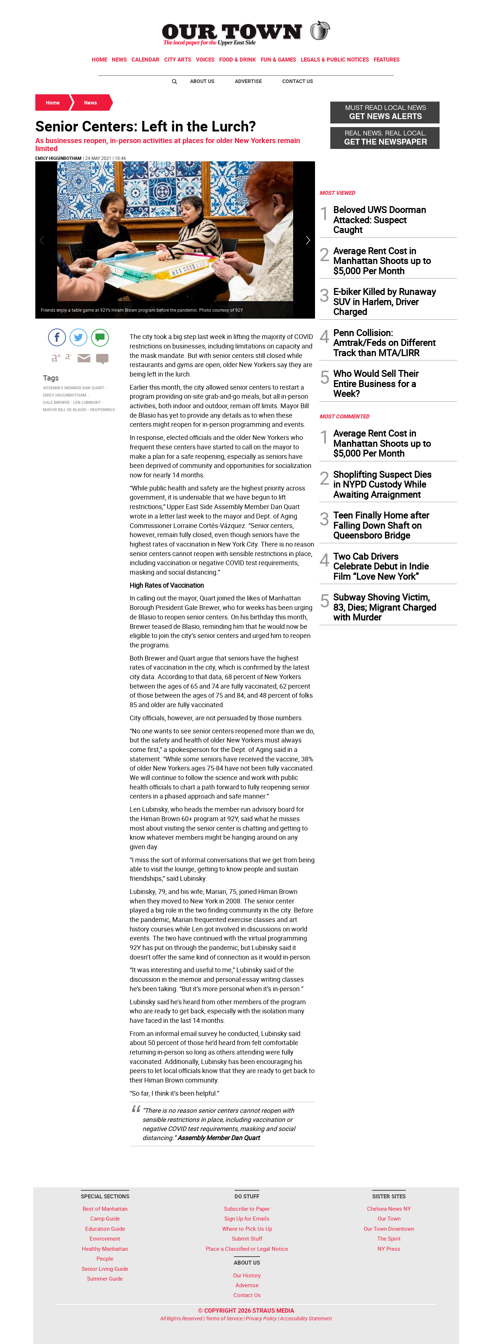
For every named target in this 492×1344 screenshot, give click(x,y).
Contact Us (297, 81)
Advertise (248, 81)
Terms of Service (224, 1318)
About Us (202, 81)
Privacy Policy (261, 1318)
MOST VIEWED (337, 192)
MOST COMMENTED (344, 416)
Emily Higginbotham (58, 158)
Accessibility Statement (306, 1318)
